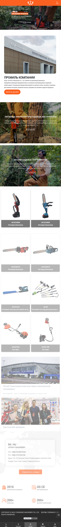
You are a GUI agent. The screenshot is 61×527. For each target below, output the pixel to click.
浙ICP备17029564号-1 (48, 512)
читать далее (12, 92)
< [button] (3, 18)
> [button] (57, 18)
